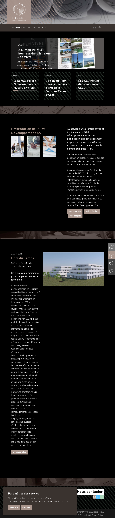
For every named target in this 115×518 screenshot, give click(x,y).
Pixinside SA (85, 515)
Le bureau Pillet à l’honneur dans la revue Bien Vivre (24, 84)
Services (25, 27)
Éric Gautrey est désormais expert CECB (89, 84)
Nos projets (75, 216)
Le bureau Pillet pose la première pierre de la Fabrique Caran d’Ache (56, 88)
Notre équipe (92, 211)
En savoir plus (19, 452)
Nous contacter (90, 492)
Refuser (26, 507)
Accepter (14, 507)
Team (33, 27)
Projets (41, 27)
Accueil (16, 27)
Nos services (75, 211)
